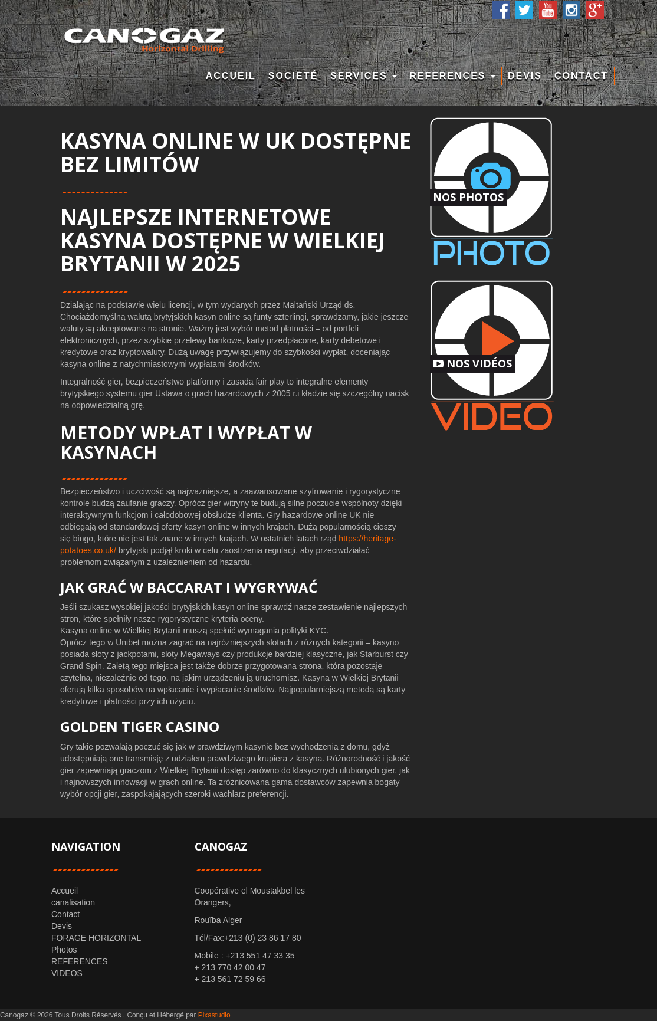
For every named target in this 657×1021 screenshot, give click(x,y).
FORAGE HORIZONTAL (96, 938)
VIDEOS (67, 973)
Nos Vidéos (472, 363)
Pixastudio (214, 1015)
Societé (293, 76)
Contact (581, 76)
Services (363, 76)
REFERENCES (452, 76)
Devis (525, 76)
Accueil (231, 76)
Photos (64, 949)
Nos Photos (468, 197)
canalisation (73, 902)
